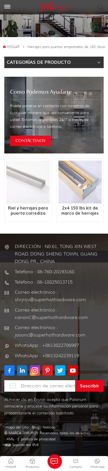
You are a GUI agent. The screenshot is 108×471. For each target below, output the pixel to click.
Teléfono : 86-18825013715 (44, 282)
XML (10, 439)
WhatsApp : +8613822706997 (47, 345)
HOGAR (11, 47)
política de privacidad (38, 439)
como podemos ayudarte (41, 92)
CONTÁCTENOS (30, 141)
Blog (35, 427)
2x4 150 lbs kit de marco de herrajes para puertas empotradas (79, 211)
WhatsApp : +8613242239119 (47, 355)
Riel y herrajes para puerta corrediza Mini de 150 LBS (28, 211)
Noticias (49, 427)
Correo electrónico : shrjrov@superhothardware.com (50, 295)
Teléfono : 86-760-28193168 (44, 271)
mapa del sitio (17, 427)
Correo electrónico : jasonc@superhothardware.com (50, 331)
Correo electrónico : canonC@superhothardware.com (51, 313)
